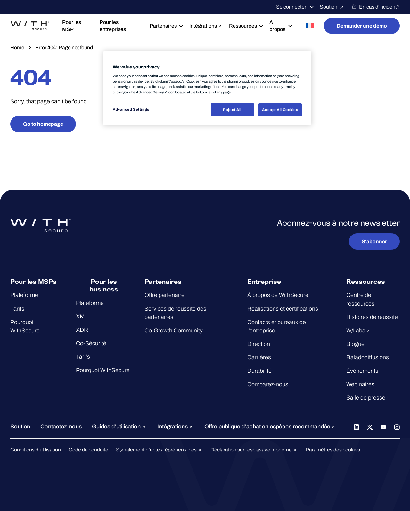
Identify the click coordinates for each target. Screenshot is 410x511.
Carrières (259, 357)
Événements (362, 371)
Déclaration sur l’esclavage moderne (254, 449)
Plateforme (24, 295)
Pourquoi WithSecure (103, 370)
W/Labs (359, 330)
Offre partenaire (164, 295)
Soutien (333, 7)
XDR (82, 330)
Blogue (355, 344)
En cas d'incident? (375, 7)
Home (17, 47)
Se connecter (295, 7)
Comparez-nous (267, 384)
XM (80, 316)
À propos (281, 26)
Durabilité (259, 371)
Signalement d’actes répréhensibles (159, 449)
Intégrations (203, 25)
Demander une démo (362, 25)
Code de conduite (88, 449)
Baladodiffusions (367, 357)
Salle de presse (365, 398)
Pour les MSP (71, 26)
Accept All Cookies (280, 110)
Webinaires (360, 384)
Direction (258, 344)
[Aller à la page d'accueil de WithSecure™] (29, 25)
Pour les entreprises (113, 26)
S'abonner (374, 241)
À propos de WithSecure (277, 295)
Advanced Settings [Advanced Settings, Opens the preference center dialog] (131, 109)
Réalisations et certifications (282, 309)
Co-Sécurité (91, 343)
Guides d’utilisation (119, 426)
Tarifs (17, 309)
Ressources (244, 26)
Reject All (232, 110)
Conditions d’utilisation (35, 449)
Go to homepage (43, 124)
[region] (207, 88)
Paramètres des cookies (333, 449)
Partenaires (164, 26)
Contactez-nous (61, 426)
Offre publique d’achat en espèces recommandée (270, 426)
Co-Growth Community (173, 330)
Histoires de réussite (372, 317)
